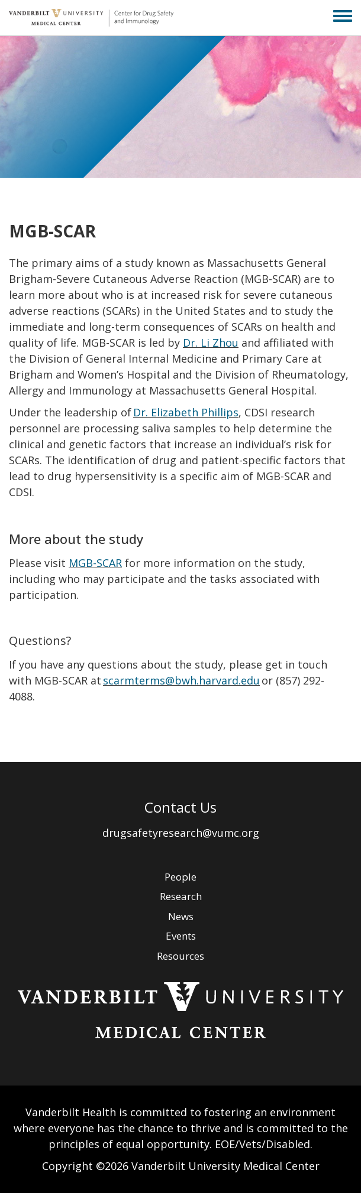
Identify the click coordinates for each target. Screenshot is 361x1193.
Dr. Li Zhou (210, 342)
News (181, 916)
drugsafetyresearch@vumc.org (180, 833)
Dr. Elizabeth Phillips (185, 412)
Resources (180, 956)
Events (181, 936)
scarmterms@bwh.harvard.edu (181, 680)
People (180, 877)
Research (181, 896)
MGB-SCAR (95, 563)
